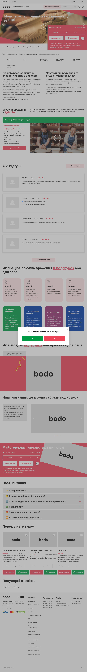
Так (32, 338)
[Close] (67, 329)
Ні (54, 338)
